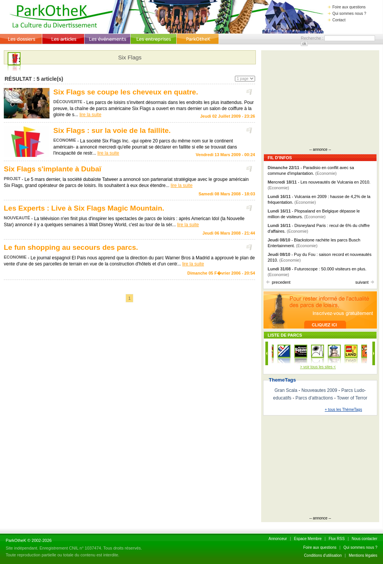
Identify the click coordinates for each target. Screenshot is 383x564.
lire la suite (90, 114)
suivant (364, 282)
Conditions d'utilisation (323, 555)
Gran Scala (285, 390)
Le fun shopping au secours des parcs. (71, 247)
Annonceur (277, 539)
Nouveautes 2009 (319, 390)
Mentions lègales (363, 555)
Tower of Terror (352, 398)
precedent (278, 282)
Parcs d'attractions (314, 398)
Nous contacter (364, 539)
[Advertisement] (320, 99)
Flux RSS (337, 539)
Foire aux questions (346, 7)
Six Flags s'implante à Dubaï (52, 169)
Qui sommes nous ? (347, 13)
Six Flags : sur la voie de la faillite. (112, 130)
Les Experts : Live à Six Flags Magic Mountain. (84, 208)
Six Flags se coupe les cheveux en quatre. (125, 92)
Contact (336, 20)
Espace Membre (308, 539)
